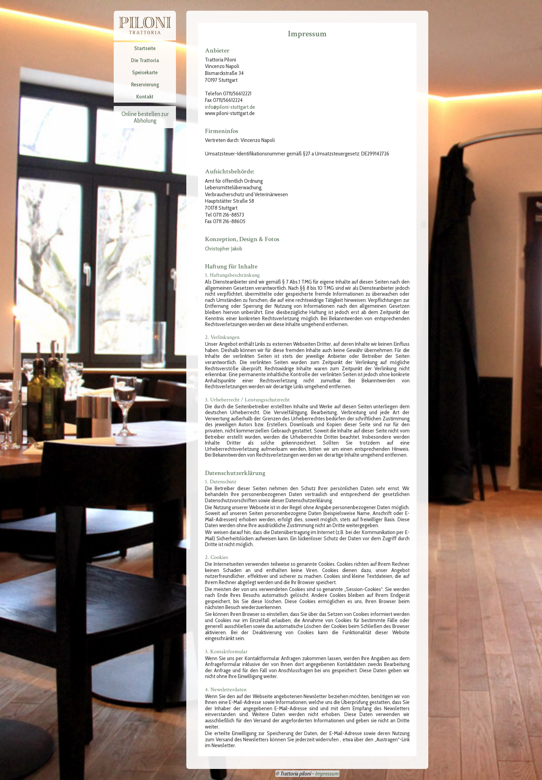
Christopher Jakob (223, 248)
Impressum (326, 773)
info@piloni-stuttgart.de (230, 107)
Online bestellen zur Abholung (145, 117)
